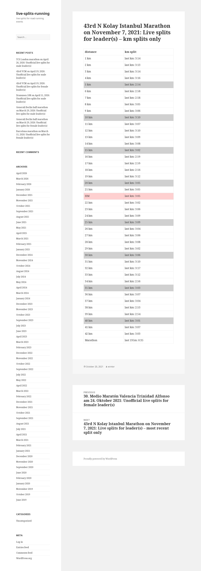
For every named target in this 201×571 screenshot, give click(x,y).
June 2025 (21, 222)
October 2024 (23, 265)
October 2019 (23, 494)
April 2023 (21, 336)
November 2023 (24, 309)
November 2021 (24, 407)
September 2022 (24, 369)
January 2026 (23, 189)
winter (111, 366)
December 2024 (24, 254)
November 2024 (24, 260)
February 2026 (23, 184)
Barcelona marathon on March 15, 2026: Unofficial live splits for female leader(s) (33, 134)
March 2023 (22, 341)
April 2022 (21, 385)
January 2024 (23, 298)
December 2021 (24, 401)
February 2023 (23, 347)
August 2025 (22, 216)
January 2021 (23, 450)
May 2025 (21, 227)
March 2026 (22, 178)
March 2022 (22, 390)
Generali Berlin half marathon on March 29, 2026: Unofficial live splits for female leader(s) (32, 122)
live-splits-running (33, 13)
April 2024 (21, 287)
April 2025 (21, 233)
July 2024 (21, 276)
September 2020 (24, 467)
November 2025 (24, 200)
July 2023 (21, 325)
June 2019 (21, 499)
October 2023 (23, 314)
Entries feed (22, 547)
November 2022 (24, 358)
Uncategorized (24, 520)
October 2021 (23, 412)
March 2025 (22, 238)
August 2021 (22, 423)
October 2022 (23, 363)
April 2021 (21, 434)
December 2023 (24, 303)
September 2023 (24, 320)
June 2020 (21, 472)
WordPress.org (24, 558)
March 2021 (22, 439)
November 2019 (24, 488)
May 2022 (21, 380)
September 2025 (24, 211)
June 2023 (21, 331)
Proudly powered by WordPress (100, 458)
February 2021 (23, 445)
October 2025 (23, 205)
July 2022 (21, 374)
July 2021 (21, 429)
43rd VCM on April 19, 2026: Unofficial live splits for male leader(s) (31, 74)
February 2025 (23, 243)
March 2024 (22, 292)
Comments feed (24, 552)
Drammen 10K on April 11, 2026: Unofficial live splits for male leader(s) (33, 98)
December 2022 (24, 352)
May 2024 (21, 282)
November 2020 (24, 461)
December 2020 (24, 456)
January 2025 (23, 249)
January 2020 (23, 483)
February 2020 (23, 478)
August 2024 (22, 271)
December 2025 (24, 195)
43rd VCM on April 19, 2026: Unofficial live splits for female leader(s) (32, 86)
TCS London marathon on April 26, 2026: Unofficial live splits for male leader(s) (33, 62)
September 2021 (24, 418)
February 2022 (23, 396)
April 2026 (21, 173)
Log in (19, 541)
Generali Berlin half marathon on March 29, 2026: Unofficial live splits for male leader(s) (32, 110)
